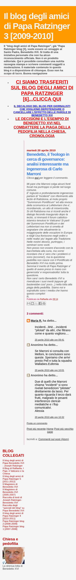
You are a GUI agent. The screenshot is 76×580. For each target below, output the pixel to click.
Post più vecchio (63, 428)
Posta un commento (37, 423)
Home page (50, 430)
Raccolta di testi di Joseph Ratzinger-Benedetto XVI (12, 500)
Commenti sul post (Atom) (53, 439)
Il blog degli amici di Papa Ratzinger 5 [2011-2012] (13, 479)
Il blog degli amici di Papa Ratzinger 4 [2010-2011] (13, 516)
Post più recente (36, 428)
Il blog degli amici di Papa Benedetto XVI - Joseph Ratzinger (13, 463)
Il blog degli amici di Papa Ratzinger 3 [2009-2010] (37, 26)
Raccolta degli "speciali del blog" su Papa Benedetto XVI (13, 508)
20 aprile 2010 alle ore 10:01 (49, 370)
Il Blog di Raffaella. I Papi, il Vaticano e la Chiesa (13, 471)
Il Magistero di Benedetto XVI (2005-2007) (10, 492)
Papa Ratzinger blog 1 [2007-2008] (13, 527)
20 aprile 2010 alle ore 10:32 (49, 417)
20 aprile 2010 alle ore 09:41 (49, 340)
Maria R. (36, 320)
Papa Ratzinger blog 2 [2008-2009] (13, 522)
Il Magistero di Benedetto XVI (10, 485)
